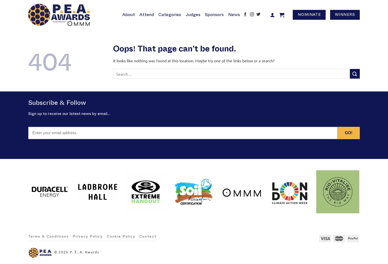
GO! (348, 133)
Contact (148, 236)
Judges (193, 15)
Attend (146, 15)
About (128, 15)
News (234, 15)
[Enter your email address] (183, 133)
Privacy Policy (88, 236)
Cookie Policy (121, 236)
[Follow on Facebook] (245, 15)
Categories (169, 15)
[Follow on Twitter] (258, 15)
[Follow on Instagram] (252, 15)
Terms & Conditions (48, 236)
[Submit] (355, 74)
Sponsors (214, 15)
